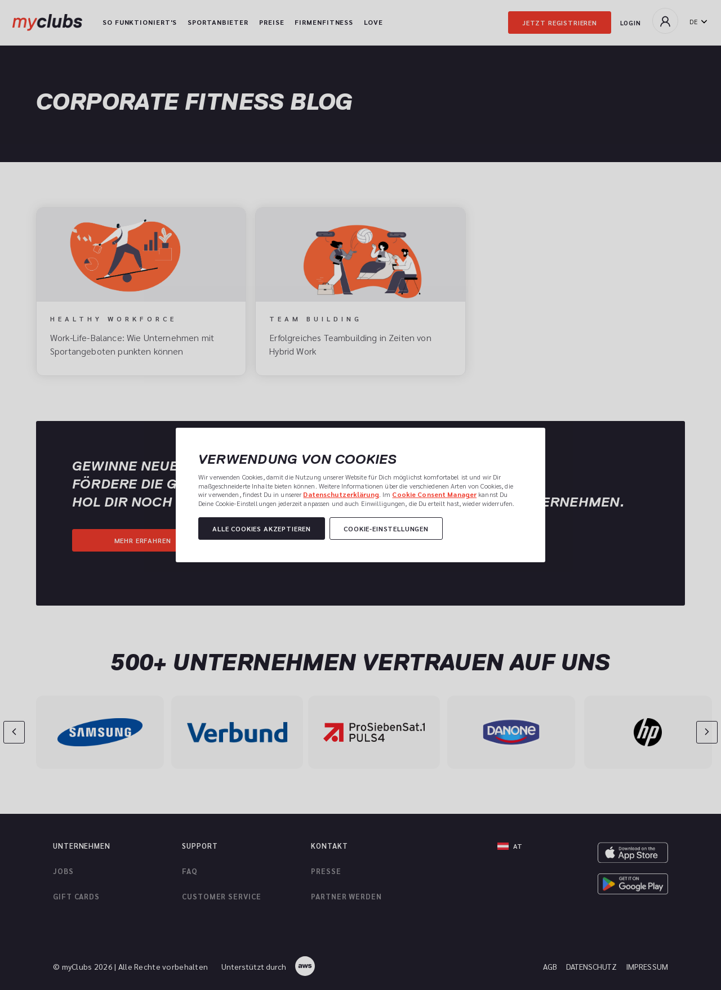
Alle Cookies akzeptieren (261, 528)
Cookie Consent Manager (434, 494)
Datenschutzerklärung (341, 494)
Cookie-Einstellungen (386, 528)
